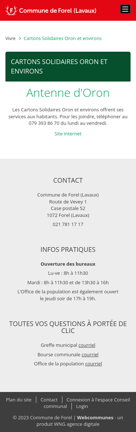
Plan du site (19, 399)
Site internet (67, 133)
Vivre (10, 38)
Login (82, 406)
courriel (86, 345)
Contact (49, 399)
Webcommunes (95, 417)
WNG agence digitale (76, 424)
